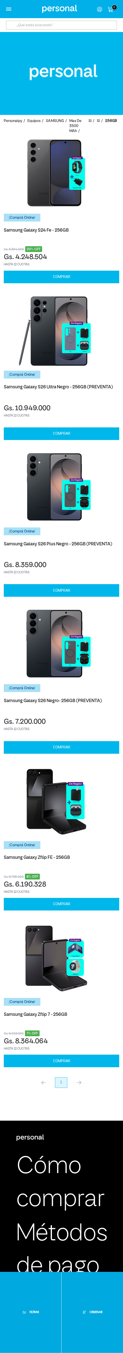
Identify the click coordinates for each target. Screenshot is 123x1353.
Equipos (34, 121)
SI (89, 121)
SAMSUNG (55, 121)
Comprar (61, 276)
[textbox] (61, 25)
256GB (111, 121)
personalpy (13, 121)
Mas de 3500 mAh (75, 126)
